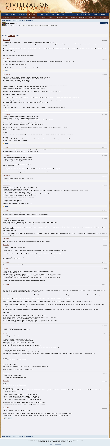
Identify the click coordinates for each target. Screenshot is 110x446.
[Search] (102, 14)
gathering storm (54, 25)
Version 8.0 (6, 284)
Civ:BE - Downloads (41, 17)
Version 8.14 (6, 175)
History (17, 35)
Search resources (14, 17)
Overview (4, 35)
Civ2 (72, 14)
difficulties (28, 25)
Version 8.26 (6, 74)
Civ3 (67, 14)
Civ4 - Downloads (60, 17)
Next (9, 418)
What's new (21, 14)
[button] (16, 14)
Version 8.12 (6, 185)
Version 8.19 (6, 114)
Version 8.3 (6, 262)
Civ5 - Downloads (51, 17)
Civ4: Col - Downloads (70, 17)
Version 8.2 (6, 268)
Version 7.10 (6, 333)
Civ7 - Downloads (23, 17)
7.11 (4, 325)
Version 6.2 (6, 381)
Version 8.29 (6, 40)
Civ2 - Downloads (88, 17)
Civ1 (77, 14)
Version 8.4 (6, 245)
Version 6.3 (6, 373)
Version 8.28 (6, 59)
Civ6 (52, 14)
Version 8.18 (6, 147)
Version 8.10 (6, 210)
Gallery (40, 14)
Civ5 (57, 14)
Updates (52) (11, 35)
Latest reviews (6, 17)
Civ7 (47, 14)
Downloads (32, 14)
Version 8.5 (6, 238)
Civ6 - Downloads (32, 17)
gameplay (47, 25)
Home (6, 14)
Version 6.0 (6, 408)
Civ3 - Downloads (80, 17)
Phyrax (9, 25)
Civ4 (62, 14)
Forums (12, 14)
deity (23, 25)
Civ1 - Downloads (97, 17)
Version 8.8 (6, 218)
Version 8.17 (6, 155)
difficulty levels (34, 25)
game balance (41, 25)
